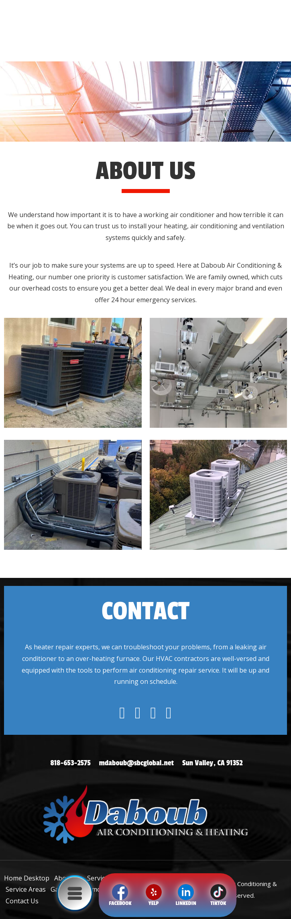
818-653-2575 (70, 762)
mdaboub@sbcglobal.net (136, 762)
